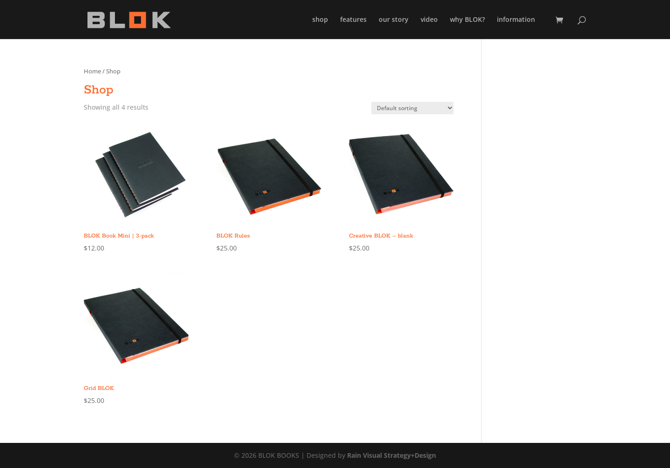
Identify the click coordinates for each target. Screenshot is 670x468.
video (429, 20)
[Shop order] (412, 108)
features (353, 20)
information (516, 20)
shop (320, 20)
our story (394, 20)
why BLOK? (467, 20)
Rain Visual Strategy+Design (391, 455)
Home (92, 71)
